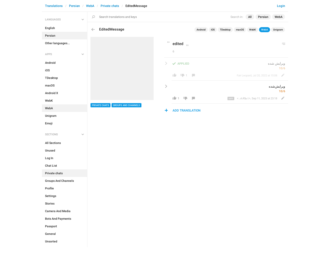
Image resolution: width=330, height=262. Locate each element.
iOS (213, 29)
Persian (74, 6)
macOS (240, 29)
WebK (252, 29)
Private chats (110, 6)
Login (281, 6)
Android (201, 29)
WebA (90, 6)
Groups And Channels (126, 105)
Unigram (278, 29)
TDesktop (225, 29)
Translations (54, 6)
